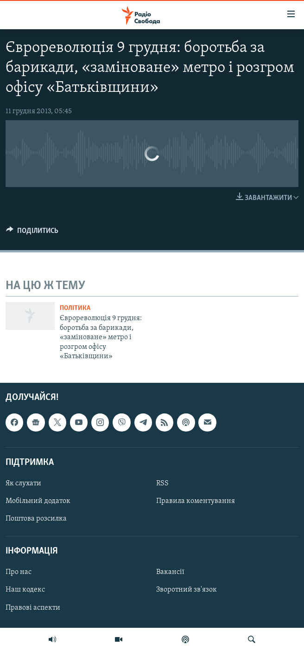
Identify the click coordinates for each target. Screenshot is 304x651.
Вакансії (170, 572)
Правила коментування (195, 501)
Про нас (19, 572)
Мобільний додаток (38, 501)
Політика (75, 308)
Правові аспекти (33, 608)
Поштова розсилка (36, 518)
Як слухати (23, 483)
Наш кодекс (25, 590)
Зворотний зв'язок (186, 590)
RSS (162, 483)
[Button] (32, 233)
